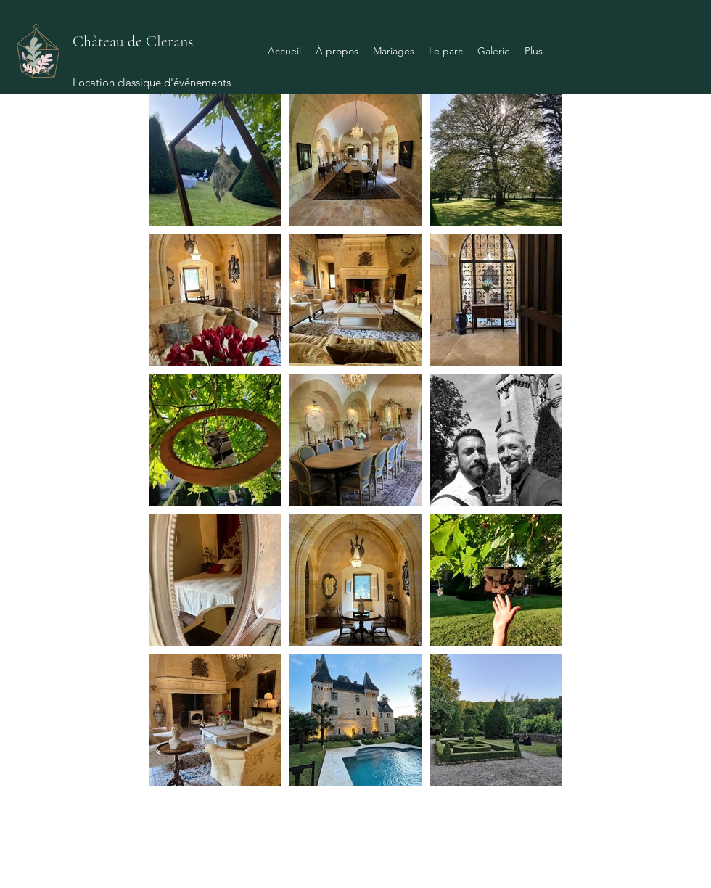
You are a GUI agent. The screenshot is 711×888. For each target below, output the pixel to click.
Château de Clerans (133, 41)
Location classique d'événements (152, 82)
